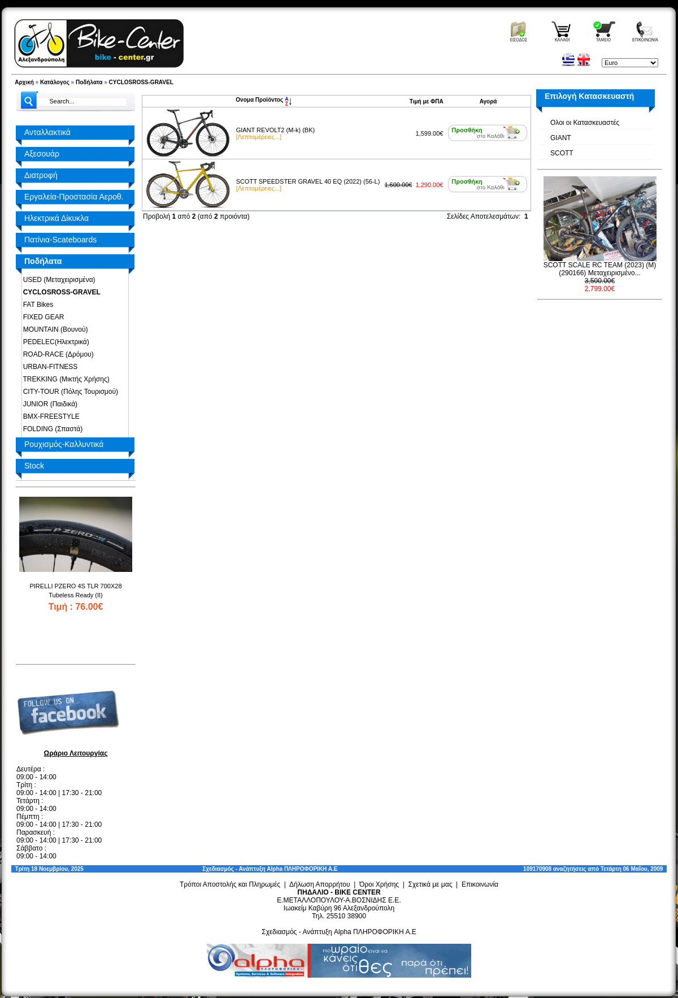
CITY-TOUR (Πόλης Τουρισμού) (68, 392)
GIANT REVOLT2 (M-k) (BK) (275, 130)
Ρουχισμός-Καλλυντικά (63, 444)
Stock (34, 465)
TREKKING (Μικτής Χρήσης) (64, 379)
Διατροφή (41, 175)
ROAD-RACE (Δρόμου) (56, 354)
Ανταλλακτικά (47, 132)
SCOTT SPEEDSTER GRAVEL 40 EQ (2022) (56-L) (308, 181)
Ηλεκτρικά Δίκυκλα (56, 218)
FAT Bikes (36, 305)
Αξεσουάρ (41, 153)
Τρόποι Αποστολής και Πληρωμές (230, 884)
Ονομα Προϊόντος (264, 100)
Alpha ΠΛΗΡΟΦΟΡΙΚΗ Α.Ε (302, 869)
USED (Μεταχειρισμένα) (57, 280)
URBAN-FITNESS (48, 367)
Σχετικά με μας (430, 884)
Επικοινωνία (480, 884)
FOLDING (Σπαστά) (50, 429)
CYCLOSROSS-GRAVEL (141, 82)
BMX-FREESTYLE (49, 416)
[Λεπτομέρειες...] (258, 136)
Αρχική (24, 82)
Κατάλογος (54, 82)
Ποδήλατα (89, 82)
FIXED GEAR (41, 317)
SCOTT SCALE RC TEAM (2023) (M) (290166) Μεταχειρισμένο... (600, 269)
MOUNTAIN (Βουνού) (53, 329)
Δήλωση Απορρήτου (319, 884)
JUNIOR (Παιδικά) (48, 404)
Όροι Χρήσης (379, 884)
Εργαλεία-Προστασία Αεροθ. (73, 196)
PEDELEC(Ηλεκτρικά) (54, 342)
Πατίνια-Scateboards (60, 239)
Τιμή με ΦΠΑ (427, 101)
